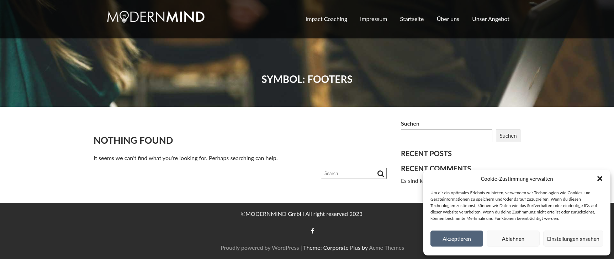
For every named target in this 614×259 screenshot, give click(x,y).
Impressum (373, 18)
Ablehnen (513, 239)
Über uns (448, 18)
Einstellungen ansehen (573, 239)
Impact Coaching (326, 18)
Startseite (412, 18)
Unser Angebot (490, 18)
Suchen (410, 123)
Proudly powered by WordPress (276, 247)
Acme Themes (402, 247)
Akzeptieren (457, 239)
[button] (599, 178)
